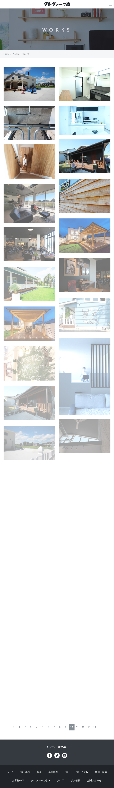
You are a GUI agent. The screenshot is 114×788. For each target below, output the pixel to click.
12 (83, 727)
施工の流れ (82, 772)
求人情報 (75, 780)
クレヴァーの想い (40, 780)
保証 (67, 772)
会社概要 (53, 772)
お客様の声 (18, 780)
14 (94, 727)
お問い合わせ (94, 780)
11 (77, 727)
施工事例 (25, 772)
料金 (39, 772)
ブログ (60, 780)
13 (89, 727)
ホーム (10, 772)
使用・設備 (101, 772)
